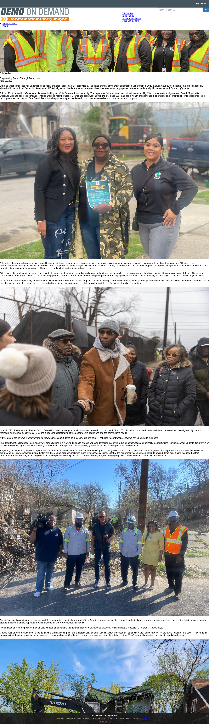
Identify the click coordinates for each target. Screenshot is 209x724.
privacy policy (146, 718)
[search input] (180, 10)
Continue (103, 721)
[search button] (206, 10)
